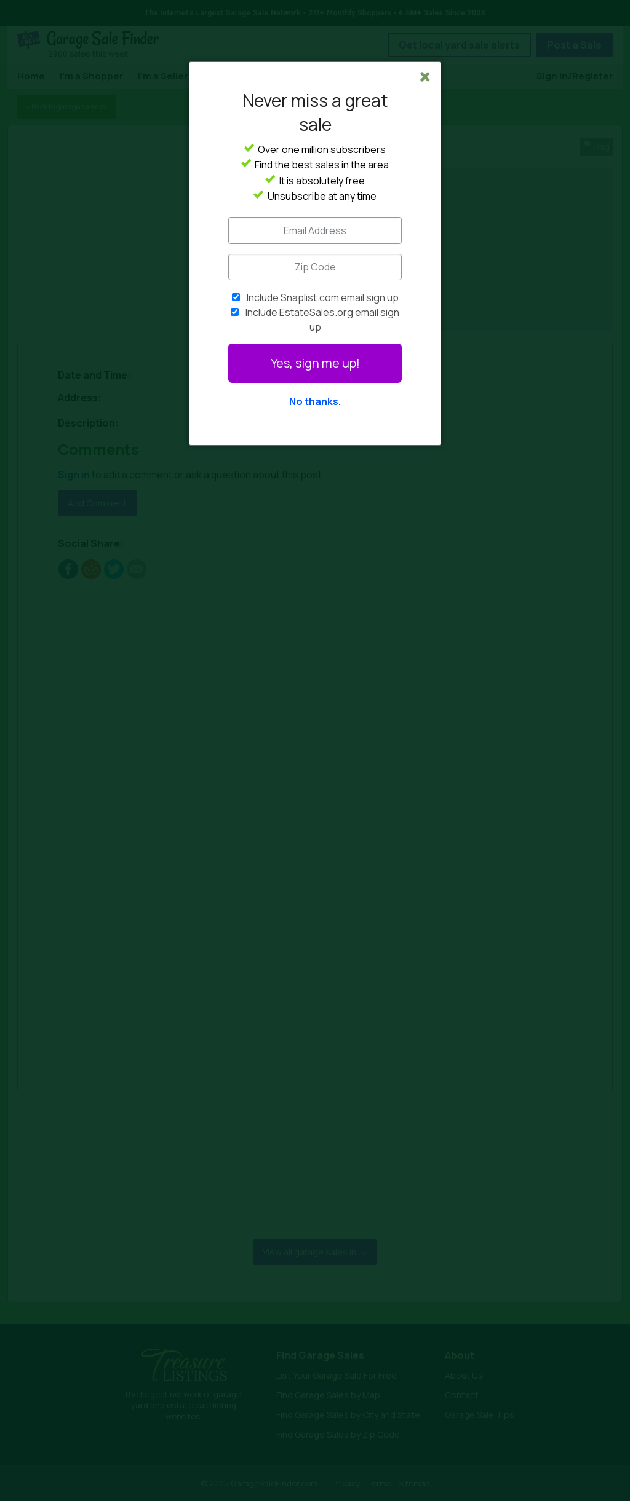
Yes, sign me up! (315, 363)
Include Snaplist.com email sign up (323, 297)
